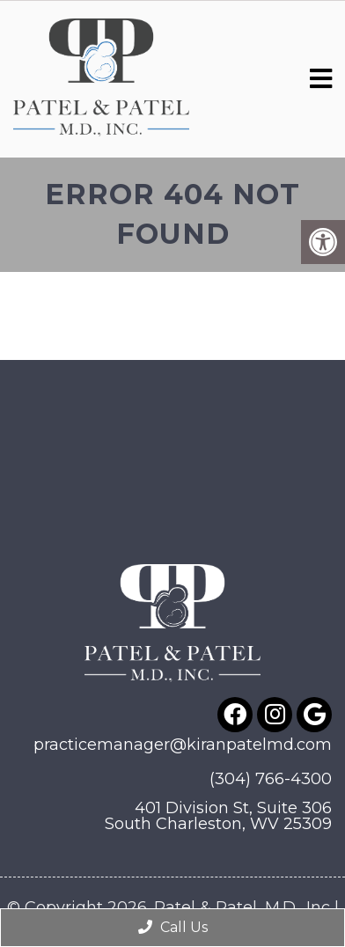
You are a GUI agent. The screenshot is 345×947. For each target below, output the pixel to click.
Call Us (173, 927)
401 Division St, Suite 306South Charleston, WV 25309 (218, 816)
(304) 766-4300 (270, 779)
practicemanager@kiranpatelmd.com (182, 744)
